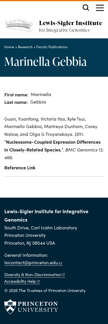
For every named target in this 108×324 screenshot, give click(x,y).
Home (9, 46)
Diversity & (34, 274)
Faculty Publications (51, 46)
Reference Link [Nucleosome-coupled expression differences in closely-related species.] (19, 167)
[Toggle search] (86, 7)
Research (25, 46)
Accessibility (22, 281)
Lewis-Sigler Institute (70, 22)
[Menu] (100, 8)
